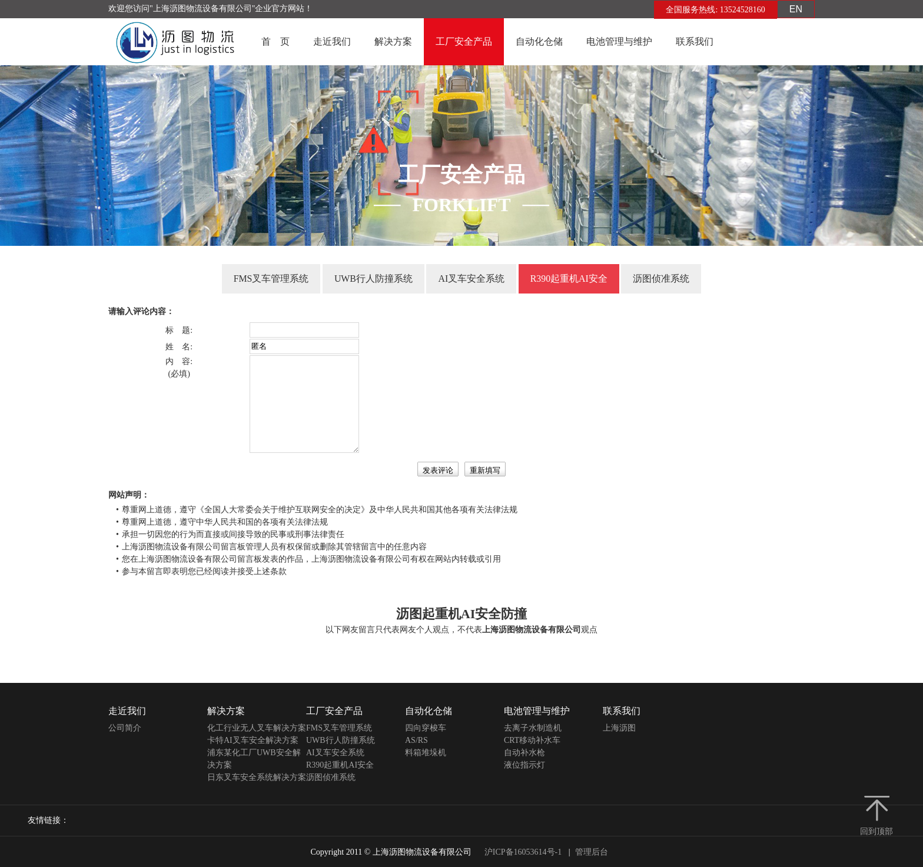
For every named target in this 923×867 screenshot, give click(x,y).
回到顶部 (876, 831)
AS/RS (416, 740)
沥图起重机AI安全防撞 (461, 613)
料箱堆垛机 (425, 752)
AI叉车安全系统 (471, 279)
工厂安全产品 (464, 41)
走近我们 (332, 41)
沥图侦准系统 (661, 279)
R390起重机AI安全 (569, 279)
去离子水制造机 (533, 727)
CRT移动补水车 (532, 740)
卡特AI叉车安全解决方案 (252, 740)
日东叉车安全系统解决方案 (256, 777)
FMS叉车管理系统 (270, 279)
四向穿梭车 (425, 727)
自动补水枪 (524, 752)
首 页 (275, 41)
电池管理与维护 (619, 41)
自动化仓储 (539, 41)
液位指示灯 (524, 765)
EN (795, 9)
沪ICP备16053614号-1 (523, 852)
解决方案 (393, 41)
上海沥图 (619, 727)
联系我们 (694, 41)
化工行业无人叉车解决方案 (256, 727)
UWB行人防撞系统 (373, 279)
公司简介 (124, 727)
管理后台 (591, 852)
